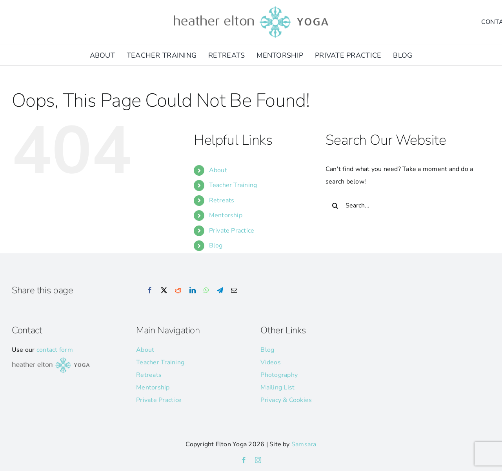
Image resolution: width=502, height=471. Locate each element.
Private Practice (232, 230)
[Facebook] (150, 290)
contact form (54, 350)
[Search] (335, 205)
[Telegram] (220, 290)
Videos (270, 362)
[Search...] (401, 205)
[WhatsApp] (206, 290)
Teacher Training (233, 185)
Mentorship (225, 215)
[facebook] (244, 460)
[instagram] (258, 460)
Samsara (303, 444)
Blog (216, 245)
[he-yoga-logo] (251, 7)
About (218, 170)
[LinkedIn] (193, 290)
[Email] (234, 290)
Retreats (222, 200)
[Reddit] (178, 290)
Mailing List (277, 387)
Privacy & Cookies (286, 400)
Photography (279, 375)
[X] (164, 290)
